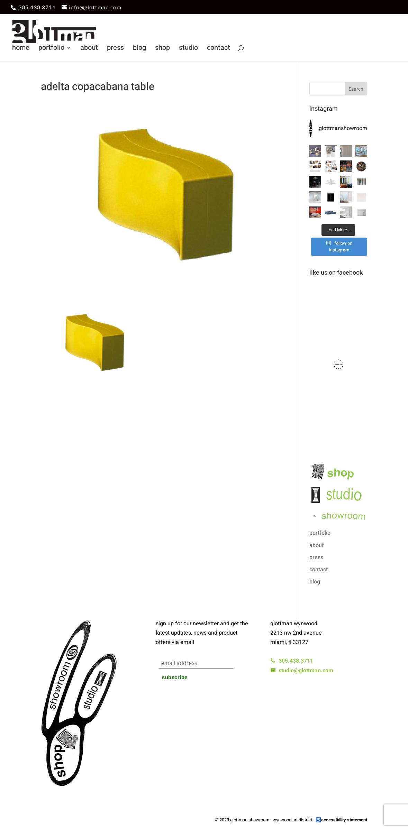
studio (188, 49)
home (20, 49)
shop (162, 49)
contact (218, 49)
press (115, 49)
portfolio (51, 49)
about (89, 49)
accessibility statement (344, 820)
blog (139, 49)
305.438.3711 (37, 7)
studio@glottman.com (301, 670)
